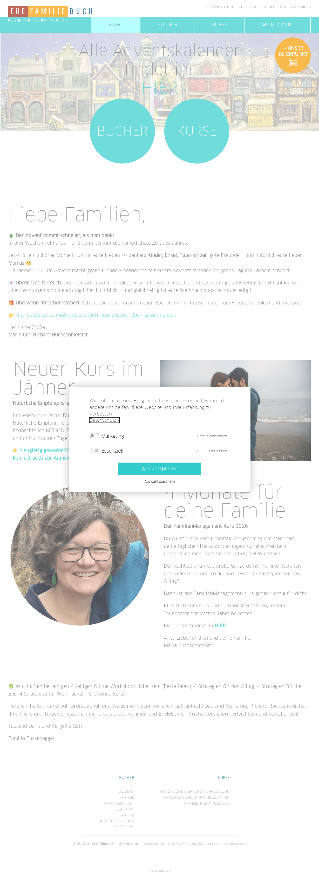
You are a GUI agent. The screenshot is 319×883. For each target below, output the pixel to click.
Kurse (220, 24)
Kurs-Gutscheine (117, 821)
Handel (268, 7)
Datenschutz (236, 843)
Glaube (126, 815)
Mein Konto (278, 24)
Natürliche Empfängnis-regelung (195, 791)
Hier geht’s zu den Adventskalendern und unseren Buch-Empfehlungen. (96, 314)
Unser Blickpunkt (293, 51)
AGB (283, 7)
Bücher (167, 24)
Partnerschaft (118, 803)
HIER (159, 88)
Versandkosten (219, 7)
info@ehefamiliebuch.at (137, 843)
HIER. (221, 625)
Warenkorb (300, 7)
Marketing (112, 436)
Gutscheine (247, 7)
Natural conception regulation (197, 797)
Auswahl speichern (159, 482)
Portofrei (124, 827)
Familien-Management (207, 803)
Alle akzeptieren (159, 468)
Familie (127, 797)
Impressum (213, 843)
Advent (126, 791)
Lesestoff (124, 809)
